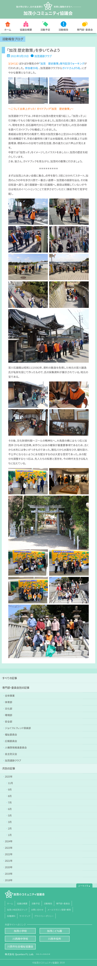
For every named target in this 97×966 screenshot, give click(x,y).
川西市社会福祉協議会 (20, 946)
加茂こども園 (54, 931)
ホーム (7, 29)
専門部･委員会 (85, 29)
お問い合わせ (37, 909)
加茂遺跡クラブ (43, 56)
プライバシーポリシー (44, 915)
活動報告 (63, 29)
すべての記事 (9, 678)
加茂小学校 (20, 931)
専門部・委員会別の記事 (15, 687)
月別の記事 (8, 768)
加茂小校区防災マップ (17, 909)
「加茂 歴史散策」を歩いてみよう (33, 50)
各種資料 (11, 915)
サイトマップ (24, 915)
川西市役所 (54, 939)
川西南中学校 (20, 939)
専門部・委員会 (63, 903)
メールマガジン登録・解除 (59, 909)
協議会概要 (26, 29)
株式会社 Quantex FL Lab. (27, 954)
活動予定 (45, 29)
